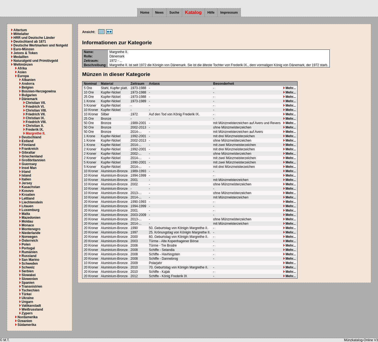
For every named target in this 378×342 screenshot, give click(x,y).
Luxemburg (30, 210)
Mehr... (289, 88)
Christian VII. (36, 103)
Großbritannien (33, 160)
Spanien (28, 283)
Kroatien (28, 195)
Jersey (27, 183)
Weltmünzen (22, 64)
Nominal (90, 84)
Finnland (28, 145)
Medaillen (20, 57)
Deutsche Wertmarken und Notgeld (40, 45)
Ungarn (27, 302)
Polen (26, 244)
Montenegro (31, 229)
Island (26, 175)
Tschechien (30, 290)
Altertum (20, 30)
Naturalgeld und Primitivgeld (35, 61)
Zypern (27, 313)
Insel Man (29, 168)
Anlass (154, 84)
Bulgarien (29, 95)
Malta (26, 214)
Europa (23, 76)
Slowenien (30, 279)
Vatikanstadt (31, 306)
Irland (26, 172)
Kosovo (28, 191)
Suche (174, 12)
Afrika (22, 68)
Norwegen (29, 237)
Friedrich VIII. (36, 122)
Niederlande (31, 233)
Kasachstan (31, 187)
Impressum (229, 12)
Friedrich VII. (36, 114)
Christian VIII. (36, 110)
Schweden (30, 263)
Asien (21, 72)
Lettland (28, 198)
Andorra (28, 84)
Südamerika (26, 325)
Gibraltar (28, 152)
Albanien (28, 80)
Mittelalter (21, 34)
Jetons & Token (25, 53)
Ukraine (28, 298)
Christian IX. (35, 118)
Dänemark (29, 99)
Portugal (28, 248)
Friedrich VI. (35, 107)
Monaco (28, 225)
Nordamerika (27, 317)
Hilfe (211, 12)
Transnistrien (32, 286)
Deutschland (31, 137)
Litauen (27, 206)
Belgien (27, 87)
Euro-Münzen (23, 49)
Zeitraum (138, 84)
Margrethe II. (35, 133)
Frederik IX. (34, 129)
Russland (29, 256)
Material (107, 84)
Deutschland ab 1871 (29, 41)
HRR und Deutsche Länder (34, 38)
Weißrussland (32, 309)
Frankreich (30, 149)
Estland (27, 141)
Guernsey (29, 164)
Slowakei (28, 275)
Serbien (28, 271)
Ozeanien (24, 321)
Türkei (26, 294)
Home (144, 12)
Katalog (193, 12)
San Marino (30, 260)
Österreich (30, 240)
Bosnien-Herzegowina (39, 91)
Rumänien (29, 252)
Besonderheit (223, 84)
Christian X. (35, 126)
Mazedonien (31, 218)
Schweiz (28, 267)
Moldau (27, 221)
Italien (26, 179)
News (159, 12)
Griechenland (32, 156)
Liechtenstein (32, 202)
